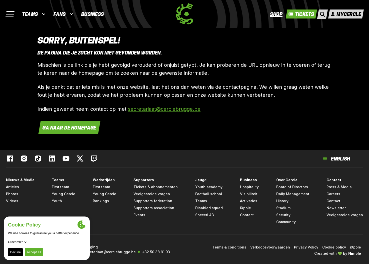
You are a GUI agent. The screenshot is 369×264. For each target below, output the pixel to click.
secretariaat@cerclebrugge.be (164, 109)
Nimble (354, 253)
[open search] (322, 14)
